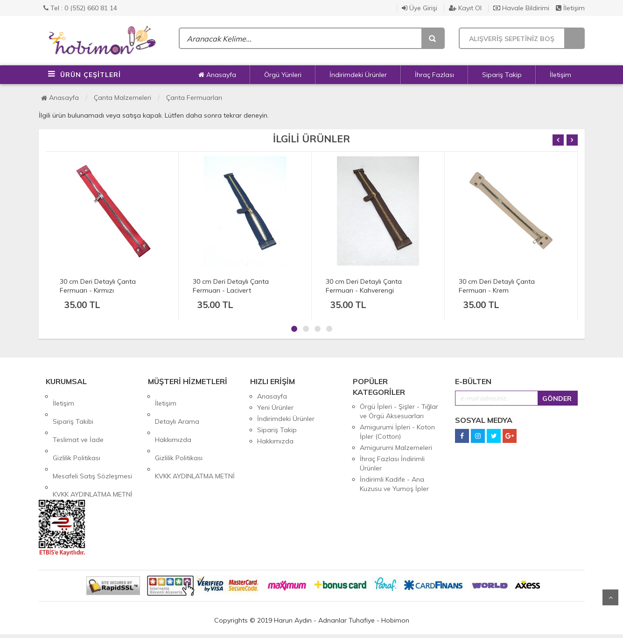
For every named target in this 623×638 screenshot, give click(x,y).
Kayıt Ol (465, 8)
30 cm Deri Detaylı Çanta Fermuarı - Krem (497, 285)
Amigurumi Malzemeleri (396, 447)
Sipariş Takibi (73, 407)
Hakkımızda (173, 418)
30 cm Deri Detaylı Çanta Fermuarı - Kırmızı (98, 285)
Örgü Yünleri (282, 74)
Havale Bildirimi (521, 8)
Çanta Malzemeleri (122, 97)
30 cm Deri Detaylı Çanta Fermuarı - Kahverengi (364, 285)
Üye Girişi (419, 8)
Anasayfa (217, 74)
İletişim (570, 8)
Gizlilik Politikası (76, 430)
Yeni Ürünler (275, 407)
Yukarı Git (610, 597)
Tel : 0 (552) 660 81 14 (80, 8)
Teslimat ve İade (78, 418)
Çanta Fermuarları (194, 97)
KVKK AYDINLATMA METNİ (93, 452)
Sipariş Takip (502, 74)
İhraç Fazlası (434, 74)
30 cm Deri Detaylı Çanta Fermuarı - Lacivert (231, 285)
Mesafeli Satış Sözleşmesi (92, 441)
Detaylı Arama (177, 407)
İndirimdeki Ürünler (358, 74)
